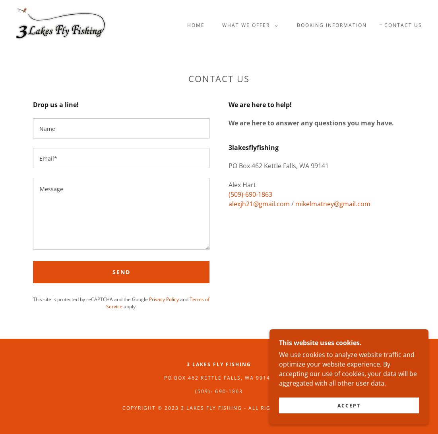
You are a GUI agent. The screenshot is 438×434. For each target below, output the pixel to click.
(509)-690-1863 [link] (250, 194)
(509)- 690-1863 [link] (218, 391)
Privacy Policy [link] (164, 299)
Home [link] (196, 25)
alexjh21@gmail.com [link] (259, 204)
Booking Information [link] (332, 25)
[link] (61, 24)
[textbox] (121, 128)
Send (121, 272)
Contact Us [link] (403, 25)
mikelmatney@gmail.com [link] (332, 204)
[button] (248, 25)
